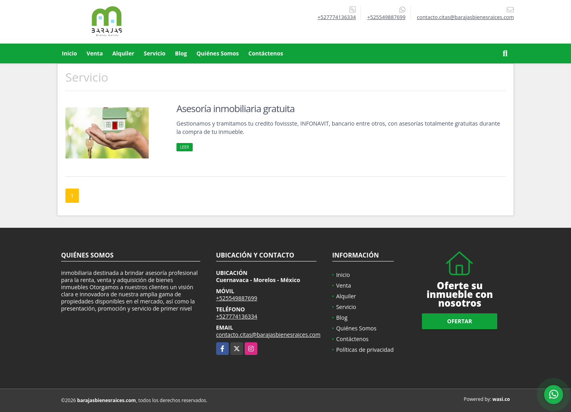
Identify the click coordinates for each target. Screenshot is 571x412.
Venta (94, 53)
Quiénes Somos (218, 53)
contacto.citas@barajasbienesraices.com (268, 334)
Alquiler (123, 53)
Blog (181, 53)
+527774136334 (337, 17)
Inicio (69, 53)
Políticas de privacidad (365, 349)
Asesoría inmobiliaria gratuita (235, 108)
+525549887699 (386, 17)
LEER (184, 147)
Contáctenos (265, 53)
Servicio (155, 53)
